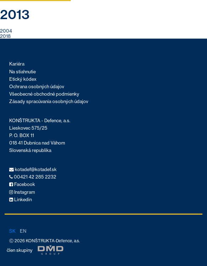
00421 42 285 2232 (32, 177)
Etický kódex (22, 79)
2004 (6, 31)
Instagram (22, 192)
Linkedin (20, 199)
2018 (5, 36)
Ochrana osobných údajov (36, 86)
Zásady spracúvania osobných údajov (48, 101)
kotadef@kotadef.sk (33, 169)
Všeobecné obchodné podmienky (44, 94)
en (23, 231)
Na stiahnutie (22, 71)
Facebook (22, 184)
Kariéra (16, 64)
